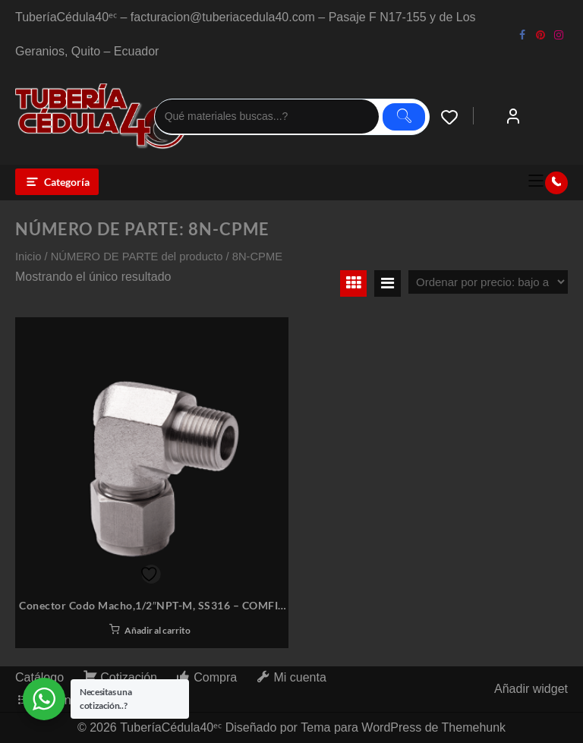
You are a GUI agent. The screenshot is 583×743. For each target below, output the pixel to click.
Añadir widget (531, 688)
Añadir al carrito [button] (157, 630)
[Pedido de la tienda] (488, 282)
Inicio (28, 256)
